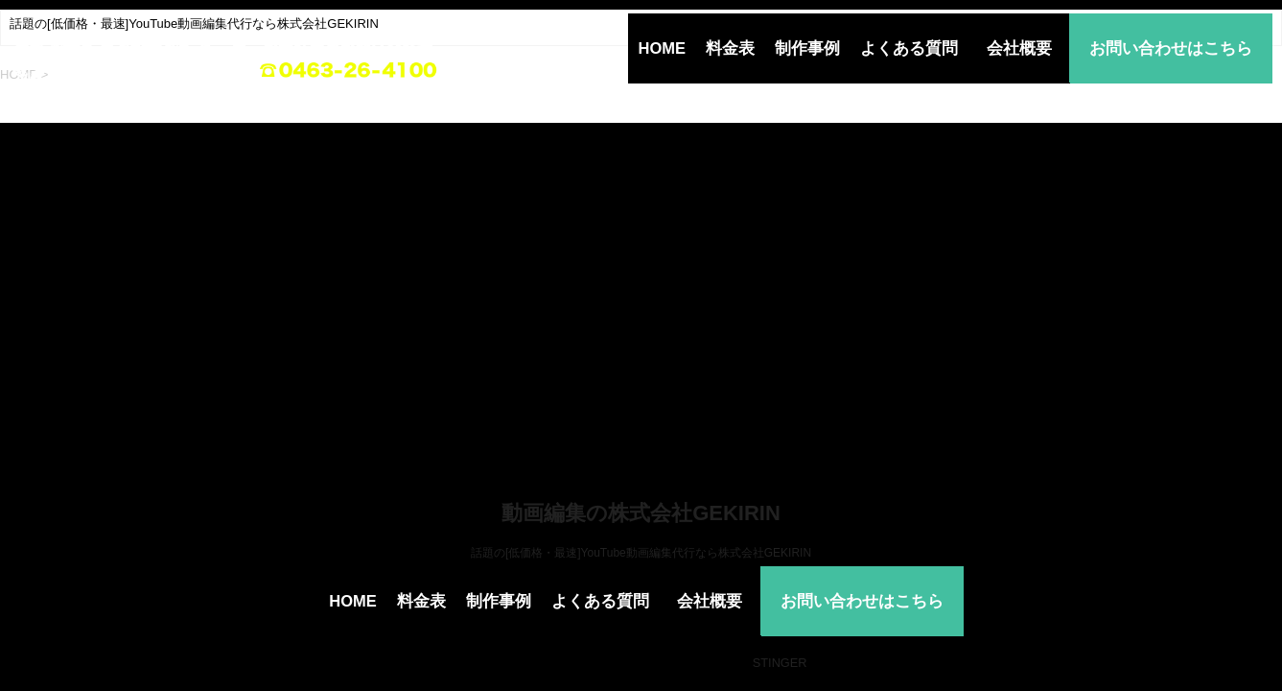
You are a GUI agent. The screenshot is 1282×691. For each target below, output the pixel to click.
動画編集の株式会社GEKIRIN (641, 513)
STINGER (780, 662)
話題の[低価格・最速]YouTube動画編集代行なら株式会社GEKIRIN (641, 553)
